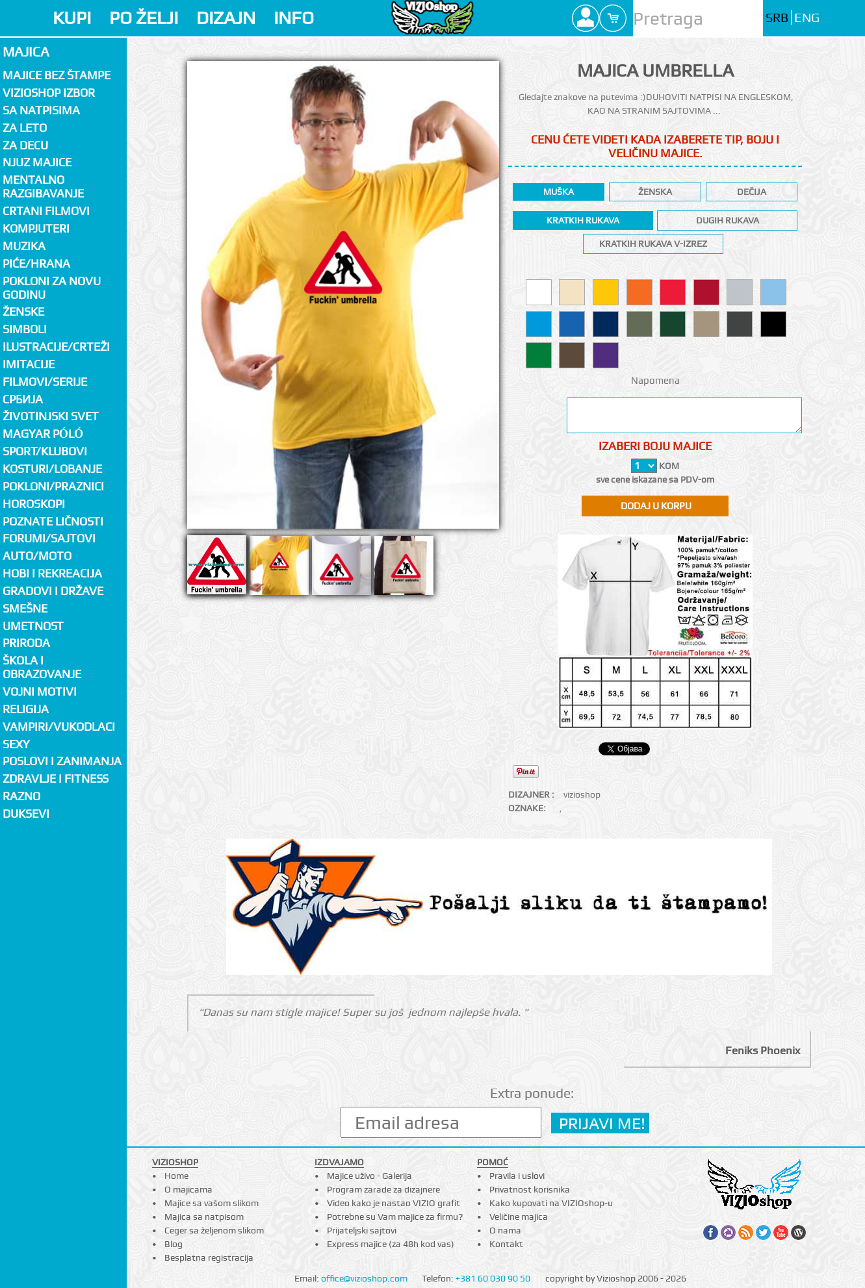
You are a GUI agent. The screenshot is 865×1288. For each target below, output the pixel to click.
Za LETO (25, 127)
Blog (173, 1244)
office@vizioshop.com (364, 1278)
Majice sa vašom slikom (211, 1203)
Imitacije (29, 364)
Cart (612, 18)
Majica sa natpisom (204, 1216)
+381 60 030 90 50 (493, 1278)
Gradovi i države (53, 591)
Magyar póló (43, 433)
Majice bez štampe (56, 75)
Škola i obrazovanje (42, 667)
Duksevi (26, 813)
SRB (777, 17)
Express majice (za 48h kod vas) (390, 1244)
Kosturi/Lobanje (52, 468)
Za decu (25, 145)
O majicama (188, 1189)
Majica (26, 52)
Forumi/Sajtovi (49, 538)
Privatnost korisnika (529, 1189)
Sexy (16, 744)
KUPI (72, 18)
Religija (26, 709)
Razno (21, 796)
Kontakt (506, 1244)
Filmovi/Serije (45, 381)
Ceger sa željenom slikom (214, 1230)
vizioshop (581, 794)
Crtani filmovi (46, 211)
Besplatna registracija (208, 1257)
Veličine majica (518, 1216)
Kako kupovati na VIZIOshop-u (551, 1203)
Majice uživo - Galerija (369, 1175)
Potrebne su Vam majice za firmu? (395, 1216)
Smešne (25, 608)
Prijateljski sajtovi (361, 1230)
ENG (807, 17)
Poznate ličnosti (53, 521)
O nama (505, 1230)
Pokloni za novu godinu (52, 287)
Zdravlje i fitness (56, 778)
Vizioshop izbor (49, 92)
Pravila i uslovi (517, 1175)
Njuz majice (37, 162)
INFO (294, 18)
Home (176, 1175)
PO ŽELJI (143, 18)
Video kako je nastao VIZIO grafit (393, 1203)
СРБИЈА (23, 399)
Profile (585, 18)
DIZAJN (225, 18)
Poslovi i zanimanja (62, 761)
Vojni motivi (40, 691)
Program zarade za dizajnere (383, 1189)
